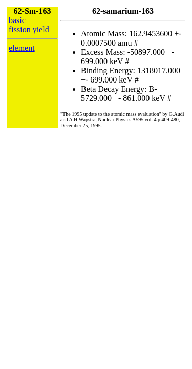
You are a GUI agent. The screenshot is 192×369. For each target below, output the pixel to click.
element (22, 48)
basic (17, 20)
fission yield (29, 29)
